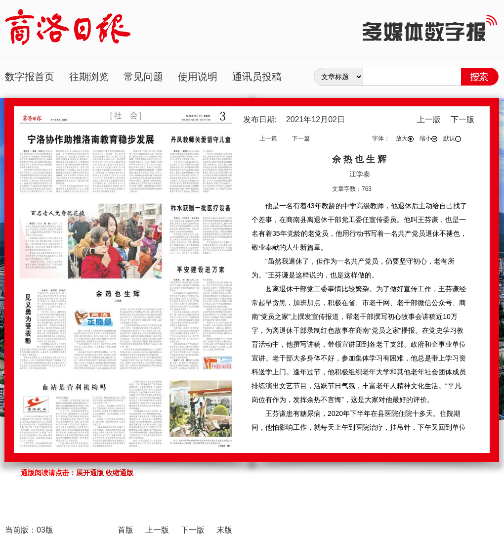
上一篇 (268, 138)
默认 (452, 138)
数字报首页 (29, 76)
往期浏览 (89, 76)
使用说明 (197, 76)
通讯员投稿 (257, 76)
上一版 (429, 119)
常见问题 (143, 76)
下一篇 (301, 138)
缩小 (428, 138)
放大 (405, 138)
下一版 (462, 119)
